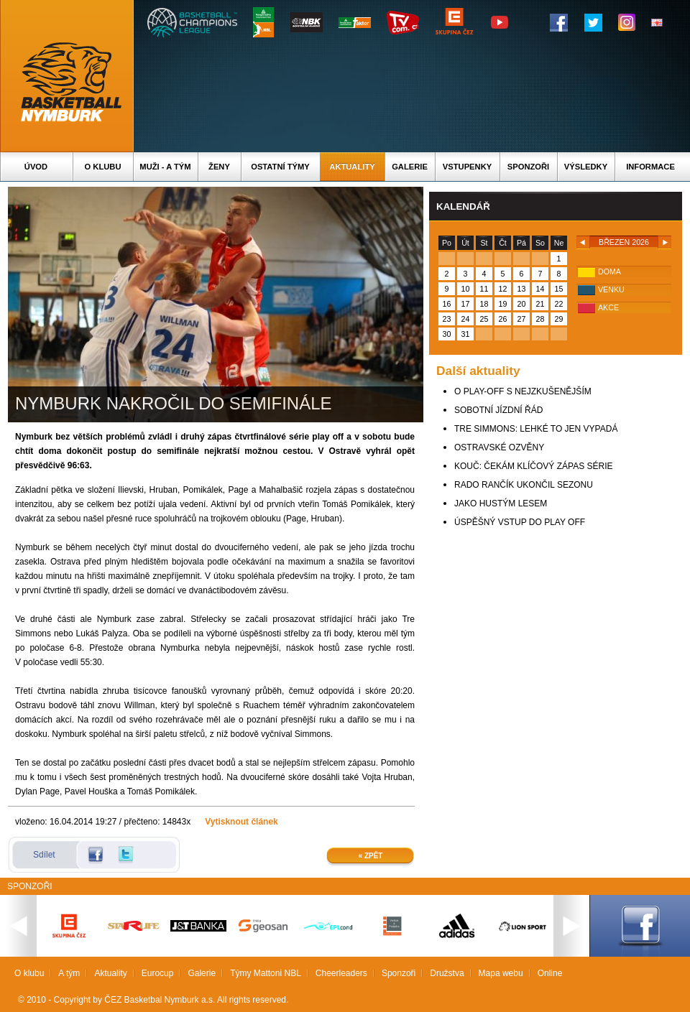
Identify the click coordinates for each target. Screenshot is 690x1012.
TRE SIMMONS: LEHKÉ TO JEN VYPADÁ (535, 429)
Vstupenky (467, 166)
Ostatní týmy (280, 166)
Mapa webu (501, 973)
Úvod (35, 166)
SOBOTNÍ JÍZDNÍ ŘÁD (498, 410)
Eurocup (158, 973)
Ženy (219, 166)
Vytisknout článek (241, 822)
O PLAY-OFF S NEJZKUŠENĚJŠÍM (523, 391)
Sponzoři (528, 166)
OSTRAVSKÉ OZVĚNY (499, 447)
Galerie (410, 166)
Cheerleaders (341, 973)
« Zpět (371, 856)
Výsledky (585, 166)
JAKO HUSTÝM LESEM (500, 503)
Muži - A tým (164, 166)
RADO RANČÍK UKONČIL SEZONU (523, 485)
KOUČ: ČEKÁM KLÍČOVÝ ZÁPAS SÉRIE (533, 466)
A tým (69, 973)
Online (550, 973)
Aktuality (351, 166)
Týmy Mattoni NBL (265, 973)
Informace (650, 166)
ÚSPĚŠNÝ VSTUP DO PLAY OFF (519, 522)
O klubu (103, 166)
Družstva (447, 973)
